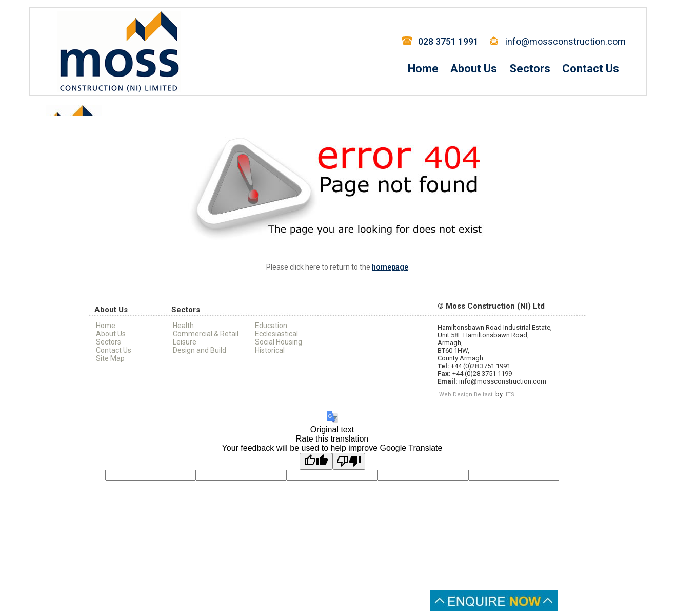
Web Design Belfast (465, 394)
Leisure (184, 342)
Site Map (110, 358)
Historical (270, 350)
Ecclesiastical (276, 334)
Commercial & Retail (205, 334)
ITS (510, 394)
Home (423, 68)
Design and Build (199, 350)
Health (183, 325)
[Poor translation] (348, 461)
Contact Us (590, 68)
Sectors (529, 68)
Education (271, 325)
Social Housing (278, 342)
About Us (473, 68)
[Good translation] (316, 461)
